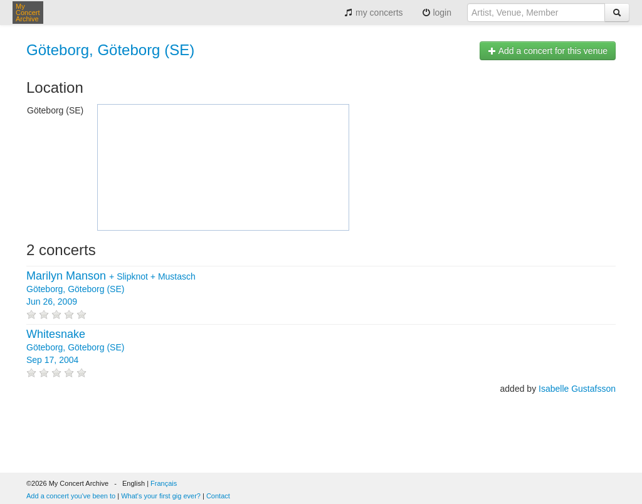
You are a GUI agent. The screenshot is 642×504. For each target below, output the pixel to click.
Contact (218, 496)
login (436, 13)
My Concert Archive (28, 13)
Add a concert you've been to (70, 496)
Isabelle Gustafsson (577, 389)
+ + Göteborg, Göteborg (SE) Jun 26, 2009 (111, 289)
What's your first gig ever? (161, 496)
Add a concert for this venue (548, 51)
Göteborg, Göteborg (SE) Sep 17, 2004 (75, 347)
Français (163, 483)
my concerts (373, 13)
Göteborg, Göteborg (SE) (110, 49)
